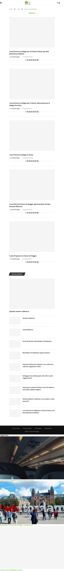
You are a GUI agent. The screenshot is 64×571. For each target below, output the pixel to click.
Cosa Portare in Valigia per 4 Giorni (11, 570)
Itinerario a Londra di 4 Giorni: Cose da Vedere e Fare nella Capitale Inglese (39, 388)
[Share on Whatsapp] (29, 60)
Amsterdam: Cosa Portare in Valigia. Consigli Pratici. (16, 525)
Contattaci (38, 428)
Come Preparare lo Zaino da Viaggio (23, 256)
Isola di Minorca (28, 330)
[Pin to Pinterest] (27, 60)
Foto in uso (16, 428)
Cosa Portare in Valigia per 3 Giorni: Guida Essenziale (17, 480)
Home (11, 9)
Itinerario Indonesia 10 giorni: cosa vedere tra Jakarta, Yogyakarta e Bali (38, 365)
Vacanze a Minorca (29, 318)
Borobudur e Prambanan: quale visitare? (36, 353)
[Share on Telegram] (31, 60)
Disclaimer (48, 428)
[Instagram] (59, 3)
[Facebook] (57, 3)
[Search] (63, 3)
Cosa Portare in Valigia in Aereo (21, 155)
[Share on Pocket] (33, 60)
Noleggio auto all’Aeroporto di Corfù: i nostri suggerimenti (38, 377)
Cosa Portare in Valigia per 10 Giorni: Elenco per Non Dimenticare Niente (37, 411)
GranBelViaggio (15, 57)
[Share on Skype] (35, 60)
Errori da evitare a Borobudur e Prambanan (37, 341)
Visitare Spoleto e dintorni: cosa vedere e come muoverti (37, 400)
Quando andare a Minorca (19, 311)
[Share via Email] (37, 60)
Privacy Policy (27, 428)
